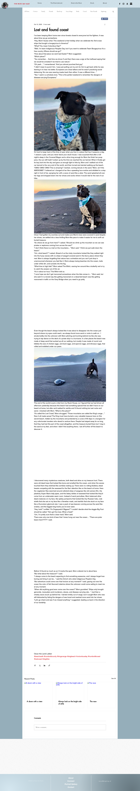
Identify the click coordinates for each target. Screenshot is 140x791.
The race (93, 701)
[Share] (104, 19)
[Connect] (71, 781)
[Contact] (71, 787)
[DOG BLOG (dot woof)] (21, 4)
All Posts (26, 11)
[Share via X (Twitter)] (40, 665)
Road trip (59, 11)
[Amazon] (127, 4)
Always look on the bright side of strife (69, 702)
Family (43, 11)
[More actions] (105, 24)
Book (77, 11)
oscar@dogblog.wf (105, 781)
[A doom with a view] (38, 690)
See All (113, 678)
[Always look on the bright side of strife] (70, 690)
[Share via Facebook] (35, 665)
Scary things (69, 11)
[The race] (102, 690)
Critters (35, 11)
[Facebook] (120, 4)
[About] (71, 778)
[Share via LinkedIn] (44, 665)
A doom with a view (34, 701)
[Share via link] (49, 665)
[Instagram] (123, 4)
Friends (51, 11)
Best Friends (94, 11)
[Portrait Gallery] (71, 784)
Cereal (85, 11)
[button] (113, 11)
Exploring (103, 11)
